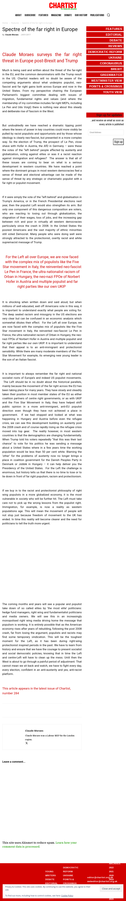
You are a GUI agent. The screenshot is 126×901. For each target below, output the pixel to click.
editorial (114, 34)
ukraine (115, 57)
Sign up (118, 142)
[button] (108, 15)
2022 (111, 867)
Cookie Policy (67, 895)
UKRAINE (68, 875)
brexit (116, 69)
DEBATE (49, 879)
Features (15, 23)
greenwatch (111, 75)
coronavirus (111, 63)
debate (116, 40)
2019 (111, 879)
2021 (111, 871)
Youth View (112, 92)
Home (5, 23)
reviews (115, 46)
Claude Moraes (11, 34)
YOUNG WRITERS (50, 873)
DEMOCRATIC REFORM (70, 869)
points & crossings (105, 86)
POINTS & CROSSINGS (70, 881)
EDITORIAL (51, 883)
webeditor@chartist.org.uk (102, 881)
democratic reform (105, 52)
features (114, 29)
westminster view (106, 80)
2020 (111, 875)
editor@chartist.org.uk (100, 877)
